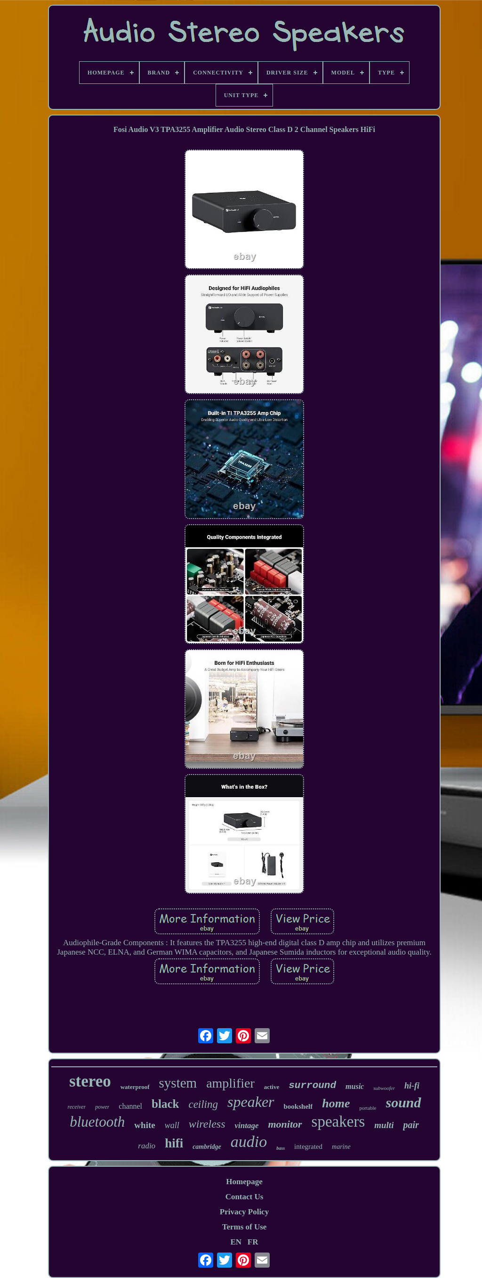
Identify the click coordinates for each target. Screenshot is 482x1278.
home (336, 1103)
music (354, 1086)
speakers (338, 1121)
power (102, 1107)
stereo (90, 1081)
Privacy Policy (244, 1211)
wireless (207, 1124)
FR (253, 1241)
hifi (174, 1143)
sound (403, 1102)
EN (235, 1241)
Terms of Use (244, 1226)
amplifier (230, 1083)
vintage (246, 1125)
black (165, 1103)
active (271, 1086)
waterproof (135, 1086)
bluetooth (97, 1121)
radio (146, 1145)
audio (249, 1141)
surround (312, 1085)
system (178, 1082)
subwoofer (384, 1088)
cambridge (207, 1146)
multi (384, 1125)
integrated (308, 1146)
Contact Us (244, 1196)
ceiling (203, 1104)
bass (280, 1148)
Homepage (244, 1181)
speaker (250, 1101)
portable (367, 1108)
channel (130, 1106)
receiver (76, 1107)
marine (341, 1146)
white (144, 1125)
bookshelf (298, 1106)
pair (410, 1125)
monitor (285, 1124)
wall (172, 1125)
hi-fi (411, 1085)
